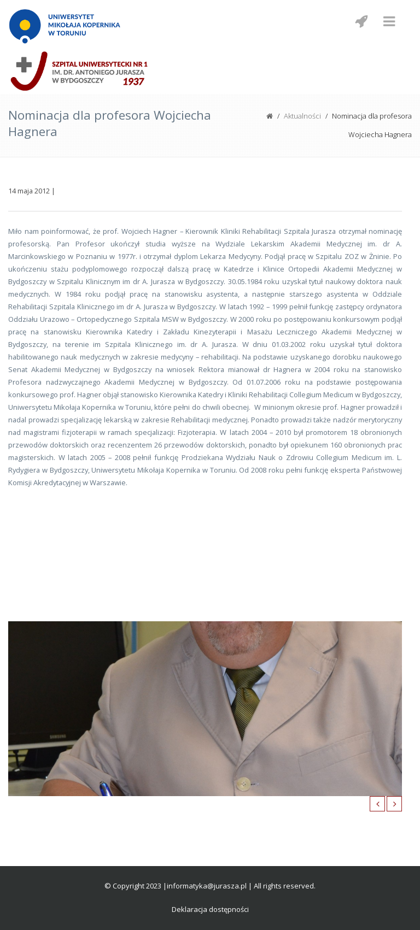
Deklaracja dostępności (210, 909)
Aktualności (302, 116)
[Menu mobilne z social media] (361, 21)
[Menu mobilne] (389, 21)
